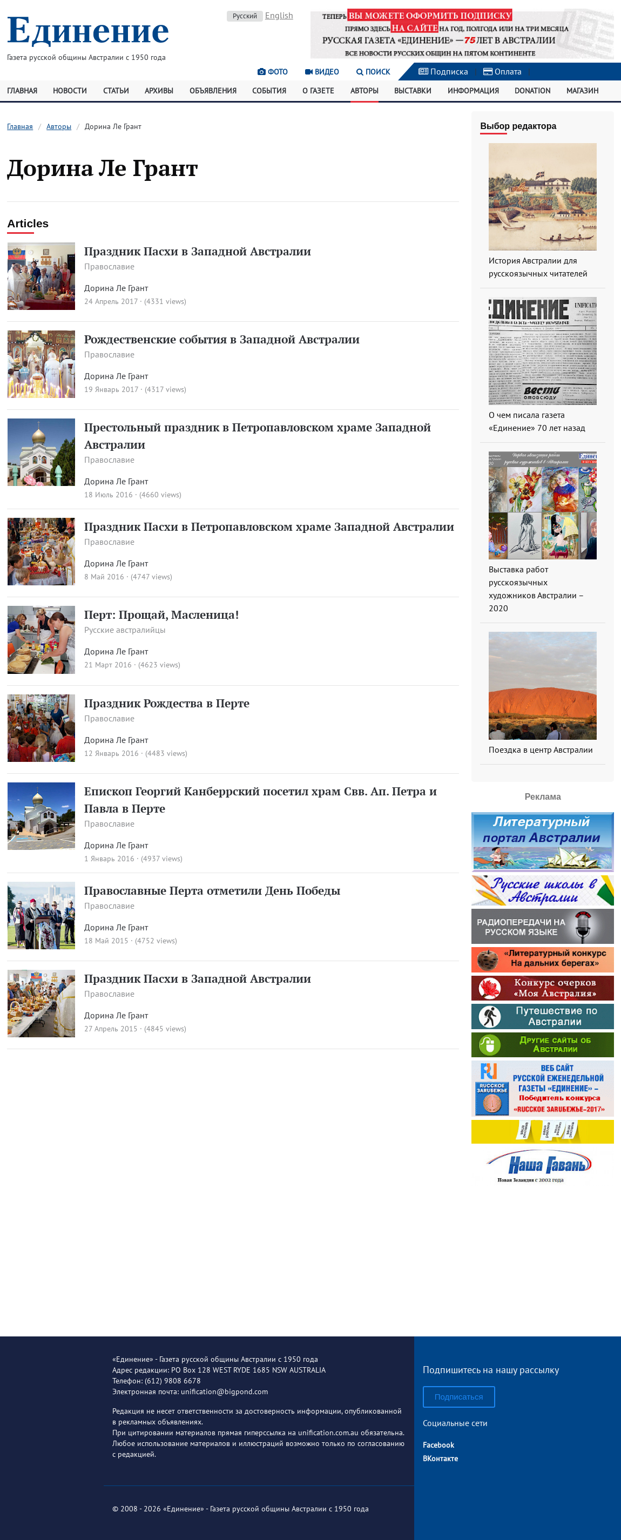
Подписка (443, 71)
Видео (322, 72)
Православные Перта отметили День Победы (212, 890)
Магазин (582, 91)
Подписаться (459, 1396)
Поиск (373, 72)
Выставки (412, 91)
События (269, 91)
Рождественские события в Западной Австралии (222, 339)
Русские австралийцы (125, 629)
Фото (273, 72)
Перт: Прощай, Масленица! (161, 614)
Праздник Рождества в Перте (166, 703)
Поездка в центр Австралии (541, 749)
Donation (532, 91)
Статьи (116, 91)
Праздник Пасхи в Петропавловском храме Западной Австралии (269, 526)
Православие (109, 266)
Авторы (364, 91)
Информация (473, 91)
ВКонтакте (440, 1458)
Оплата (502, 71)
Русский (245, 16)
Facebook (438, 1445)
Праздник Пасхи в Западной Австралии (197, 251)
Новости (70, 91)
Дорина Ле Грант (116, 287)
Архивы (159, 91)
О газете (318, 91)
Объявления (213, 91)
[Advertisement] (542, 1257)
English (279, 15)
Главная (22, 91)
